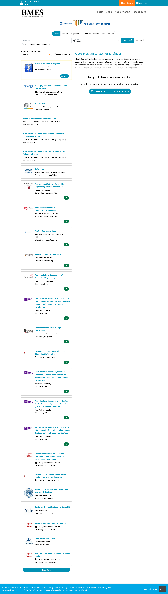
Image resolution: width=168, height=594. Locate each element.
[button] (140, 40)
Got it (162, 589)
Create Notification (62, 54)
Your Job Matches (92, 33)
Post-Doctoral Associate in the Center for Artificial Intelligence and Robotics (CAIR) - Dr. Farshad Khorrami (51, 404)
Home (100, 12)
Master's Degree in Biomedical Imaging (39, 118)
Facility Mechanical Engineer (47, 231)
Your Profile (122, 12)
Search (56, 33)
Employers (141, 2)
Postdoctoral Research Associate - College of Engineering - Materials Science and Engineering (50, 456)
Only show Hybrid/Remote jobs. (37, 44)
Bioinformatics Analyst (45, 538)
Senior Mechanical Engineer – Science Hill (52, 507)
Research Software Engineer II (48, 254)
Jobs (109, 12)
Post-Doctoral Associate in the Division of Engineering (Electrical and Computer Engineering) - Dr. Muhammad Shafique (52, 430)
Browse (65, 33)
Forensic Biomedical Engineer (47, 63)
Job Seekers (127, 2)
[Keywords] (46, 40)
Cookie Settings (150, 589)
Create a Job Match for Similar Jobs (110, 91)
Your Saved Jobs (108, 33)
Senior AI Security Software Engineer (50, 523)
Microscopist (40, 103)
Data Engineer (41, 169)
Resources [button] (140, 12)
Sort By (25, 54)
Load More (46, 570)
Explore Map (76, 33)
